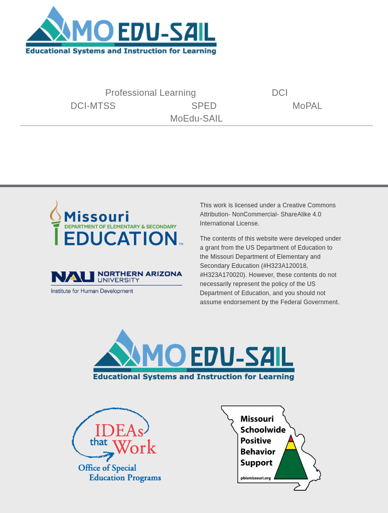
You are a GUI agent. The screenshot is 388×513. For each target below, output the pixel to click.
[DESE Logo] (116, 199)
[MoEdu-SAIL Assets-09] (116, 270)
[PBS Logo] (271, 407)
